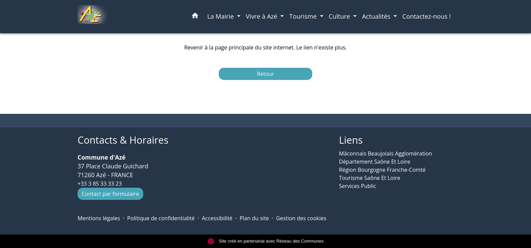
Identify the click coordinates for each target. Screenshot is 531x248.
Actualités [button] (377, 16)
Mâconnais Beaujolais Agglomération (385, 153)
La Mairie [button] (221, 16)
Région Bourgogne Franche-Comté (382, 169)
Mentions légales (99, 218)
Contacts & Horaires (123, 140)
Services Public (357, 186)
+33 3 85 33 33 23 (100, 183)
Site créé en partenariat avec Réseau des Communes (266, 241)
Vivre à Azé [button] (262, 16)
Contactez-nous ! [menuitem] (426, 16)
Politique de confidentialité (161, 218)
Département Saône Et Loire (374, 161)
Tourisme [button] (303, 16)
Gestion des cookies (301, 218)
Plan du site (254, 218)
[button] (195, 17)
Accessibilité (217, 218)
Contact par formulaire (110, 194)
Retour (265, 74)
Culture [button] (340, 16)
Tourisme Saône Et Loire (369, 178)
